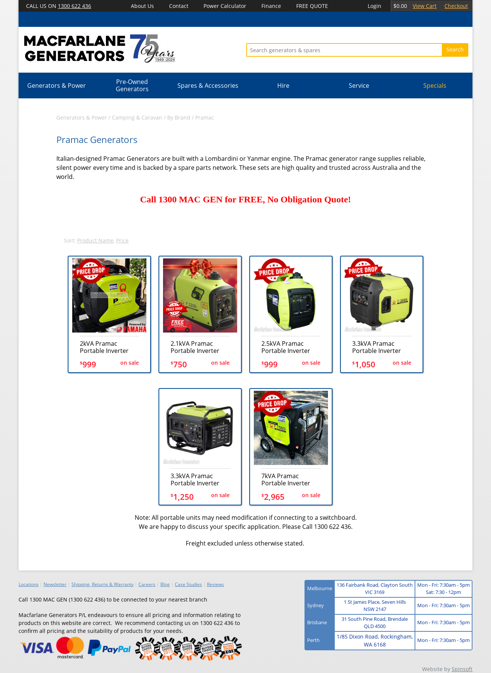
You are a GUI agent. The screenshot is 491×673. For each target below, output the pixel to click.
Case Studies (188, 584)
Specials (434, 85)
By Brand (178, 117)
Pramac (204, 117)
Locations (29, 584)
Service (359, 85)
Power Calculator (225, 5)
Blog (165, 584)
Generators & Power (56, 85)
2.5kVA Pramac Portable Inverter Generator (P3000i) (288, 347)
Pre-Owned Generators (132, 85)
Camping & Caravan (137, 117)
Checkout (456, 5)
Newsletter (55, 584)
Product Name (95, 240)
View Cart (425, 5)
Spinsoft (462, 669)
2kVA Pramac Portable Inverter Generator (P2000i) (107, 347)
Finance (271, 5)
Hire (283, 85)
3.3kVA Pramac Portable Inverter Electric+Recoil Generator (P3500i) (379, 347)
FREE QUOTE (312, 5)
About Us (142, 5)
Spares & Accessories (207, 85)
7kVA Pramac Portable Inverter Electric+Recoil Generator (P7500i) (288, 479)
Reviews (215, 584)
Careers (146, 584)
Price (122, 240)
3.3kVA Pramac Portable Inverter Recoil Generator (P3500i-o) (195, 479)
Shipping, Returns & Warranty (102, 584)
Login (374, 5)
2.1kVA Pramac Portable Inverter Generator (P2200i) (198, 347)
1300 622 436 (74, 5)
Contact (178, 5)
